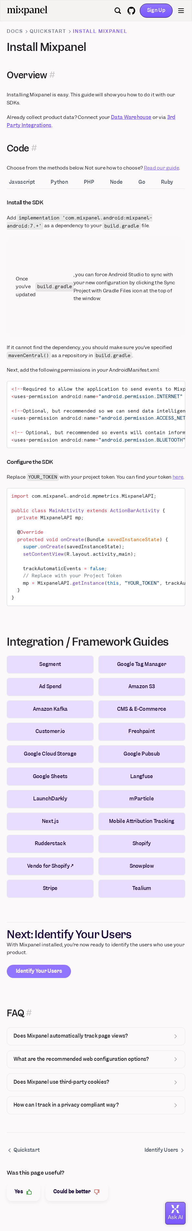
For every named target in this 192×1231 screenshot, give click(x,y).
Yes (24, 1192)
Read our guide (161, 168)
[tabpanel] (96, 402)
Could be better (76, 1192)
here (178, 477)
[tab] (26, 183)
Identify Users (165, 1150)
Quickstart (48, 31)
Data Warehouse (131, 117)
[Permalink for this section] (52, 75)
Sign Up (156, 10)
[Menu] (181, 11)
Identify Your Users (39, 971)
